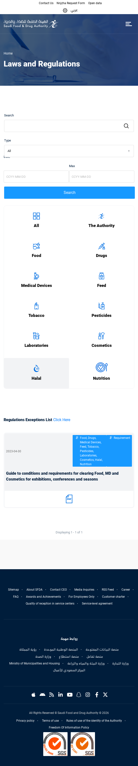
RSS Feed (108, 589)
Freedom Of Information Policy (69, 727)
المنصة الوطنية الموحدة (61, 649)
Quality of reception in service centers (50, 603)
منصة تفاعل (94, 656)
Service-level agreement (97, 603)
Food (36, 255)
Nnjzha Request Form (71, 3)
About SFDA (34, 589)
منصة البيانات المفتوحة (102, 649)
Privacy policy (25, 720)
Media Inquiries (84, 589)
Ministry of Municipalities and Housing (34, 663)
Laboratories (36, 345)
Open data (95, 3)
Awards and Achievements (43, 596)
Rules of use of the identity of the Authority (94, 720)
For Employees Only (82, 596)
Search (9, 115)
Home (8, 53)
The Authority (101, 225)
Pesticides (102, 315)
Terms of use (50, 720)
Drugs (101, 255)
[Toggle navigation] (128, 24)
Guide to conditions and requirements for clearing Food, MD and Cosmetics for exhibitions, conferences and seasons (62, 476)
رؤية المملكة (27, 649)
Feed (101, 285)
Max (72, 166)
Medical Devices (36, 285)
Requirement (122, 438)
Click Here (61, 419)
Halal (36, 378)
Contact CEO (58, 589)
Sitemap (13, 589)
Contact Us (46, 3)
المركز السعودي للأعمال (69, 670)
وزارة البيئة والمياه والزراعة (86, 663)
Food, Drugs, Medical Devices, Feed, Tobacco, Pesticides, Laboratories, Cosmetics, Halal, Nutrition (91, 451)
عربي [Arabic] (74, 10)
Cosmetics (102, 345)
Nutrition (101, 378)
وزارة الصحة (43, 656)
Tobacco (36, 315)
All (36, 225)
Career (125, 589)
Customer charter (113, 596)
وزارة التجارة (120, 663)
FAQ (15, 596)
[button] (65, 10)
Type (7, 140)
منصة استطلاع (69, 656)
